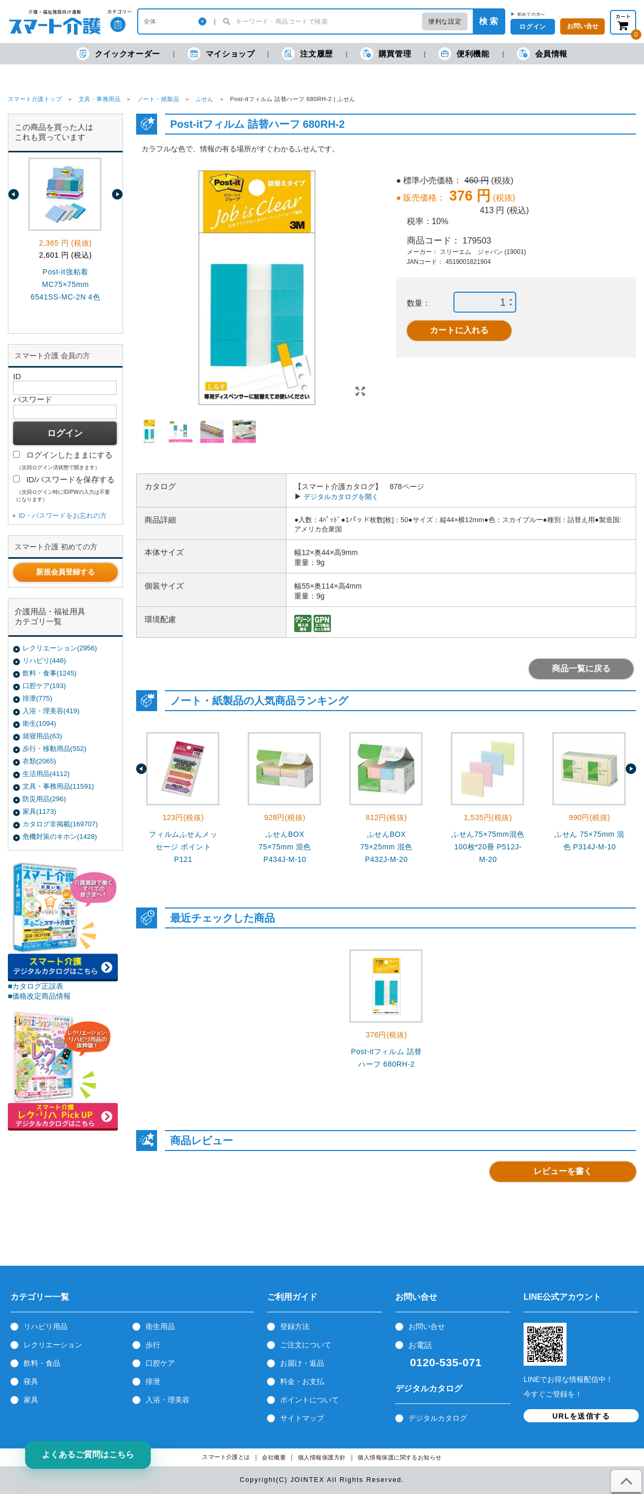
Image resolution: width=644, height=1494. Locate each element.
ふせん (205, 99)
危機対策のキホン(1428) (60, 836)
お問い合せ (426, 1326)
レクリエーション (53, 1344)
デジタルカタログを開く (341, 497)
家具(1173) (39, 811)
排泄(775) (37, 698)
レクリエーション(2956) (60, 648)
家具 (31, 1399)
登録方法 (294, 1326)
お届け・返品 (302, 1363)
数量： (418, 302)
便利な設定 (444, 21)
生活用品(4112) (46, 774)
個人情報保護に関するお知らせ (400, 1457)
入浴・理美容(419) (51, 711)
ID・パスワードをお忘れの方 (62, 515)
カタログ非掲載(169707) (60, 824)
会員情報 (542, 53)
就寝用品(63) (42, 736)
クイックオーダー (118, 53)
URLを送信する (581, 1416)
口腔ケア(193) (44, 686)
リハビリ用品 (46, 1326)
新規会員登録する (65, 572)
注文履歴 (307, 53)
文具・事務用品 (99, 99)
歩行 (153, 1344)
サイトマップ (302, 1418)
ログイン (532, 26)
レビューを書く (563, 1171)
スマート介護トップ (35, 99)
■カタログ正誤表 (36, 986)
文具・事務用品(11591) (58, 786)
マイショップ (221, 53)
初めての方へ (531, 14)
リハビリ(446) (44, 661)
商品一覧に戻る (581, 668)
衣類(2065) (39, 761)
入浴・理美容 (168, 1399)
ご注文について (305, 1344)
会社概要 (274, 1457)
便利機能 (463, 53)
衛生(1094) (39, 723)
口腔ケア (160, 1363)
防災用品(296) (44, 799)
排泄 (153, 1381)
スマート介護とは (226, 1457)
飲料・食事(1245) (49, 673)
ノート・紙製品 (158, 99)
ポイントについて (309, 1399)
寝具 (31, 1381)
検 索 (488, 21)
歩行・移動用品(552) (54, 748)
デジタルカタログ (437, 1418)
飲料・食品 (42, 1363)
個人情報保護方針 (322, 1457)
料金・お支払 (302, 1381)
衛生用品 (160, 1326)
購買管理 (385, 53)
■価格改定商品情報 (39, 996)
